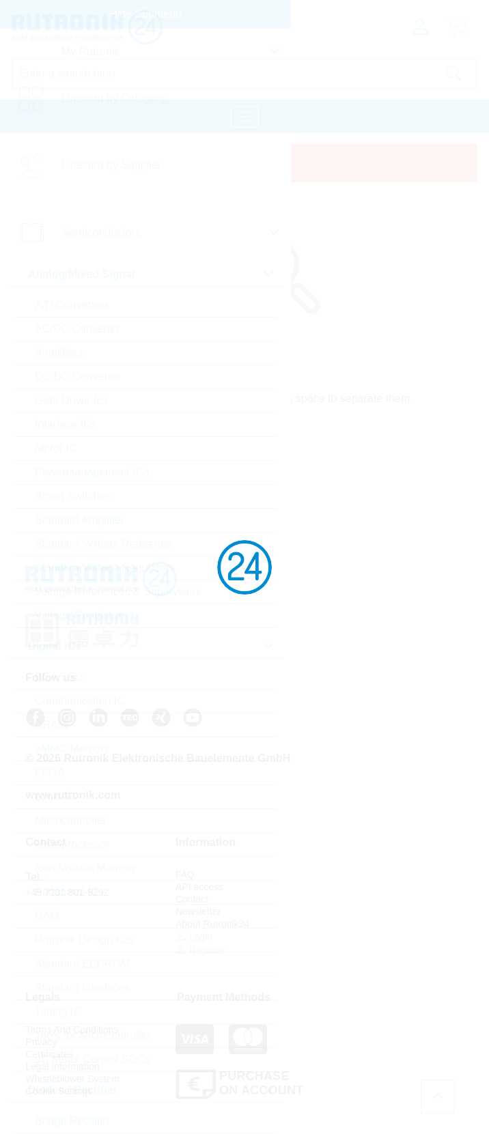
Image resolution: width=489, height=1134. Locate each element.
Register (198, 950)
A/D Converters (72, 305)
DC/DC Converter (77, 376)
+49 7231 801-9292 (67, 892)
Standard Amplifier (79, 520)
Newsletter (196, 911)
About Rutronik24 (210, 923)
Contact (189, 899)
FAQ (183, 874)
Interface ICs (66, 424)
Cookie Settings (354, 936)
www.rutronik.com (73, 795)
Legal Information (358, 911)
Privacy (336, 886)
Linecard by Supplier (111, 165)
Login (191, 936)
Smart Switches (73, 496)
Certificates (345, 899)
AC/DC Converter (77, 329)
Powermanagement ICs (92, 472)
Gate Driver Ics (71, 400)
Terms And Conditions (367, 874)
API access (197, 886)
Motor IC (55, 448)
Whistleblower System (368, 923)
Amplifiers (59, 352)
